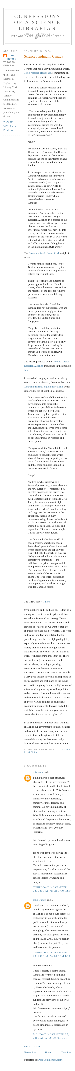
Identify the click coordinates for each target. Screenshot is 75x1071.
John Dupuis (39, 899)
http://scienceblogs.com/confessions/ (37, 37)
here (26, 369)
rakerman (38, 772)
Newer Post (30, 1052)
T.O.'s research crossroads (37, 72)
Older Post (66, 1052)
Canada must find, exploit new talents (43, 386)
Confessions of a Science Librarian (37, 22)
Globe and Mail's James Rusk (44, 253)
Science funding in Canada (43, 56)
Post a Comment (32, 1046)
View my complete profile (9, 126)
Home (48, 1052)
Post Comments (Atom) (50, 1059)
